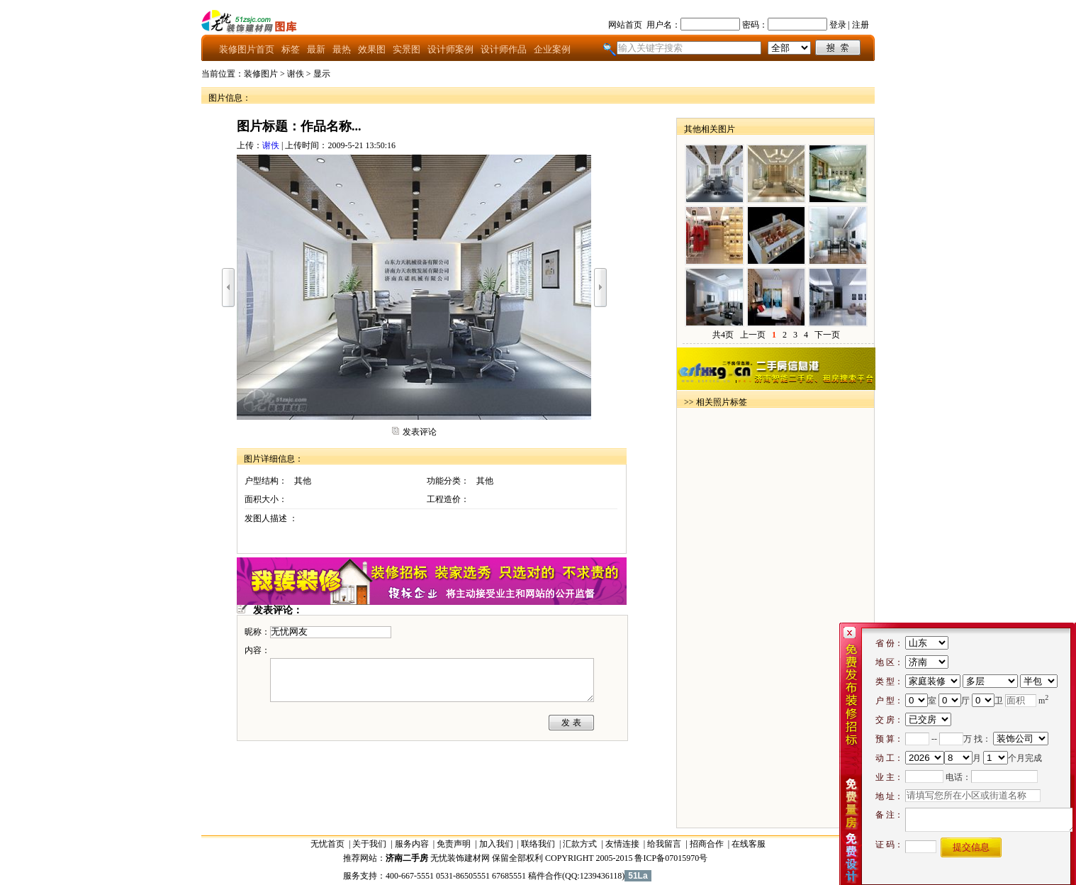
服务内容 (412, 844)
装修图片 (261, 74)
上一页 (753, 335)
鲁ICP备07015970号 (670, 858)
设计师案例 (450, 49)
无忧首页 (327, 844)
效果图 (372, 49)
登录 (837, 25)
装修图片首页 (246, 49)
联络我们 (538, 844)
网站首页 (625, 25)
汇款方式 (580, 844)
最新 (316, 49)
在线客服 (749, 844)
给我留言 (664, 844)
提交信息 (971, 847)
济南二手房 (407, 858)
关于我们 (369, 844)
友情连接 (622, 844)
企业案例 (552, 49)
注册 (860, 25)
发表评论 (420, 432)
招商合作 (707, 844)
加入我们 (496, 844)
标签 (290, 49)
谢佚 (295, 74)
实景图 (406, 49)
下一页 (827, 335)
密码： (755, 25)
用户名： (663, 25)
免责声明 (454, 844)
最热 (341, 49)
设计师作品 (504, 49)
